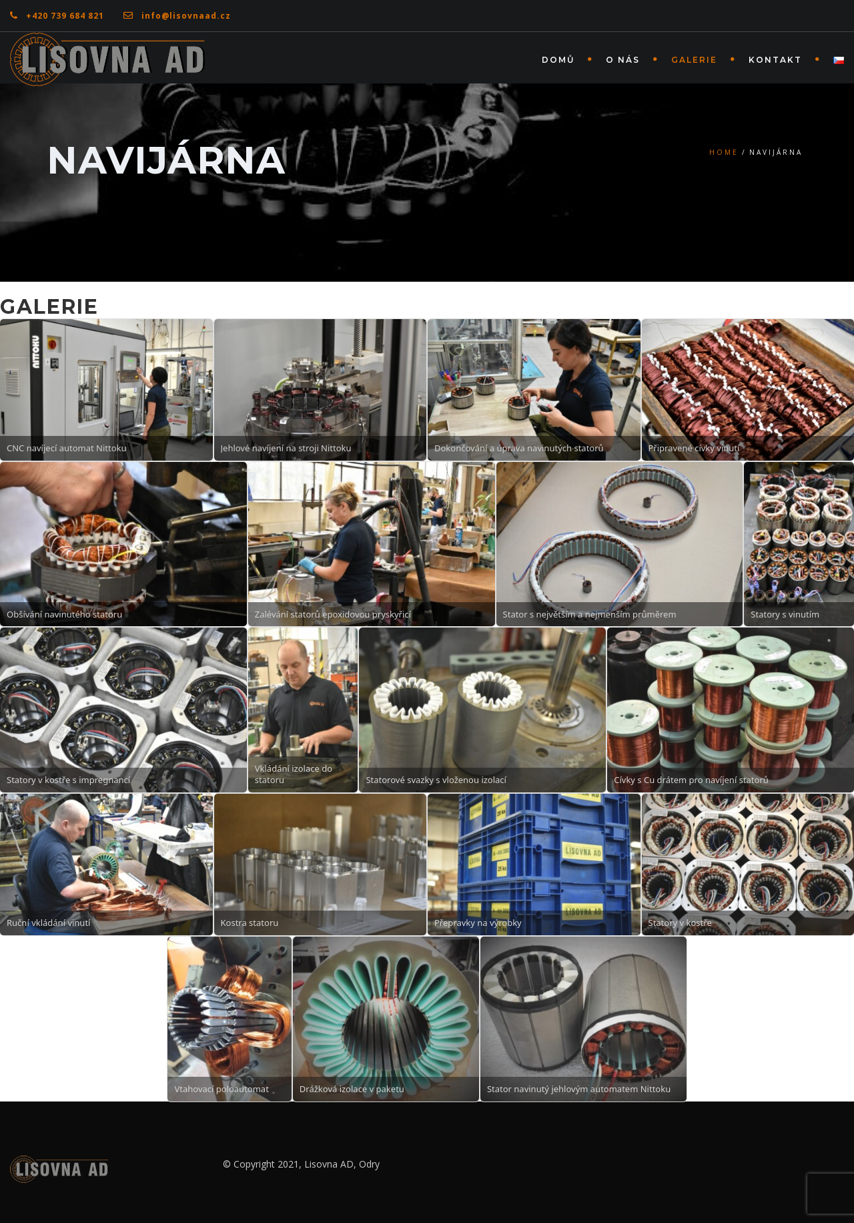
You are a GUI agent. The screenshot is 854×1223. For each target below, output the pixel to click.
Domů (558, 60)
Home (724, 152)
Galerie (694, 60)
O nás (623, 60)
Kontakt (775, 60)
